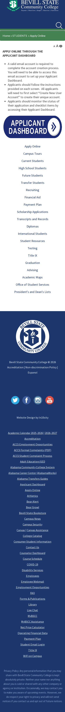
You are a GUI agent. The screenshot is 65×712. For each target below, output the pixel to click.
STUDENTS (19, 35)
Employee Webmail (32, 581)
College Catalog (32, 536)
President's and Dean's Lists (32, 292)
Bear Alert (33, 501)
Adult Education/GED (32, 461)
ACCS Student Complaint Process (32, 456)
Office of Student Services (32, 285)
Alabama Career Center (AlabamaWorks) (32, 473)
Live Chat (32, 610)
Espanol (32, 372)
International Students (32, 234)
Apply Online (37, 35)
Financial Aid (32, 197)
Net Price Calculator (32, 627)
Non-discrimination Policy (41, 367)
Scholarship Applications (32, 212)
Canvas (21, 530)
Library (32, 604)
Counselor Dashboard (32, 553)
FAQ (32, 593)
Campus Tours (32, 154)
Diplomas (33, 226)
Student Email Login (32, 644)
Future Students (32, 175)
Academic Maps (32, 277)
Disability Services (32, 570)
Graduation (32, 263)
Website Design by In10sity (32, 417)
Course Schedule (32, 558)
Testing (32, 248)
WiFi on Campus (32, 656)
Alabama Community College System (32, 467)
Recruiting (32, 190)
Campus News (32, 518)
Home (6, 35)
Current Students (32, 161)
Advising (32, 270)
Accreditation (15, 367)
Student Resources (32, 241)
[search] (59, 25)
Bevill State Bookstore (32, 513)
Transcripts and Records (32, 219)
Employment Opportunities (32, 587)
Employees (32, 576)
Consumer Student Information (32, 541)
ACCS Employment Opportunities (33, 444)
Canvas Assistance (37, 530)
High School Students (32, 168)
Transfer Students (32, 183)
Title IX (32, 255)
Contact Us (32, 547)
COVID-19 (32, 564)
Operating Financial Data (32, 633)
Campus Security (32, 524)
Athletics (32, 496)
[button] (7, 23)
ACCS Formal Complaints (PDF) (32, 450)
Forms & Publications (32, 598)
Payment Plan (33, 204)
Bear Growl (32, 507)
